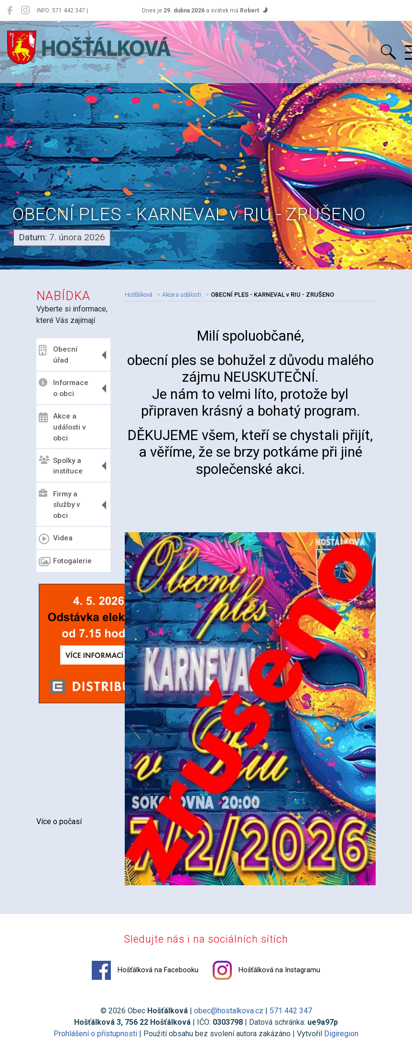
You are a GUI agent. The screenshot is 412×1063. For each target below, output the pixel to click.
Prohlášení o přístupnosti (95, 1037)
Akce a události (181, 293)
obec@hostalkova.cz (228, 1015)
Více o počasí (59, 821)
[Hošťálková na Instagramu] (25, 10)
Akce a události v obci (62, 427)
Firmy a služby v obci (59, 504)
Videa (56, 539)
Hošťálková (138, 293)
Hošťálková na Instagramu (266, 974)
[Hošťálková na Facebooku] (9, 10)
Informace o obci (63, 388)
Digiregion (341, 1037)
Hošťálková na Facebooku (145, 974)
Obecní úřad (58, 355)
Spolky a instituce (61, 465)
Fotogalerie (65, 562)
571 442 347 (291, 1015)
